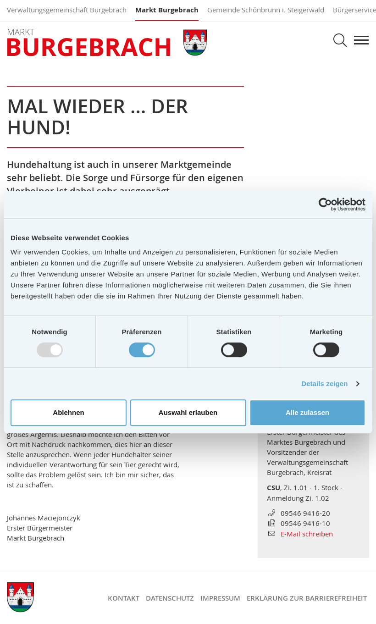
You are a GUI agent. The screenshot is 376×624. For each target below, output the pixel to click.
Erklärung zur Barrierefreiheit (307, 598)
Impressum (220, 598)
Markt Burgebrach (167, 10)
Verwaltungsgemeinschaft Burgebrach (67, 9)
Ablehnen (68, 412)
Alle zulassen (307, 412)
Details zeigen (324, 383)
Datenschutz (170, 598)
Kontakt (123, 598)
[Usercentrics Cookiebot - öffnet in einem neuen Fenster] (325, 204)
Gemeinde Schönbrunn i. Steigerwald (265, 9)
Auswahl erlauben (188, 412)
